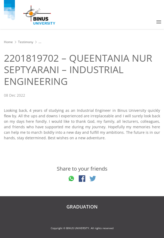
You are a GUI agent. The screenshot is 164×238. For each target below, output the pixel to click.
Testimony (25, 42)
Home (8, 42)
